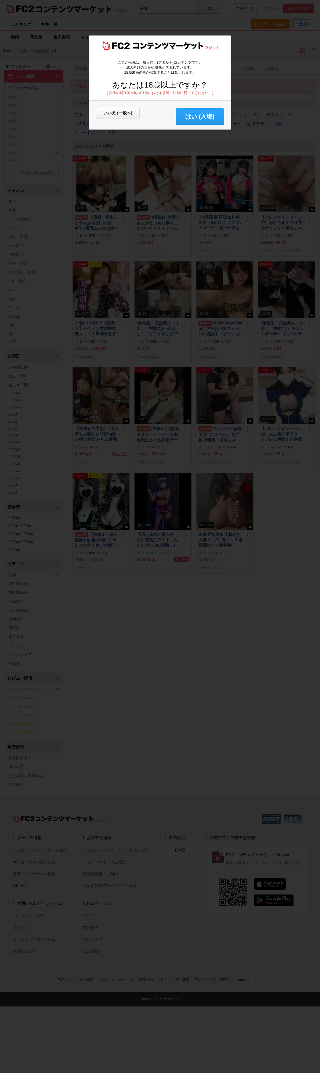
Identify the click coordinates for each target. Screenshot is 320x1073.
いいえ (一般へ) (117, 113)
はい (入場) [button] (200, 116)
